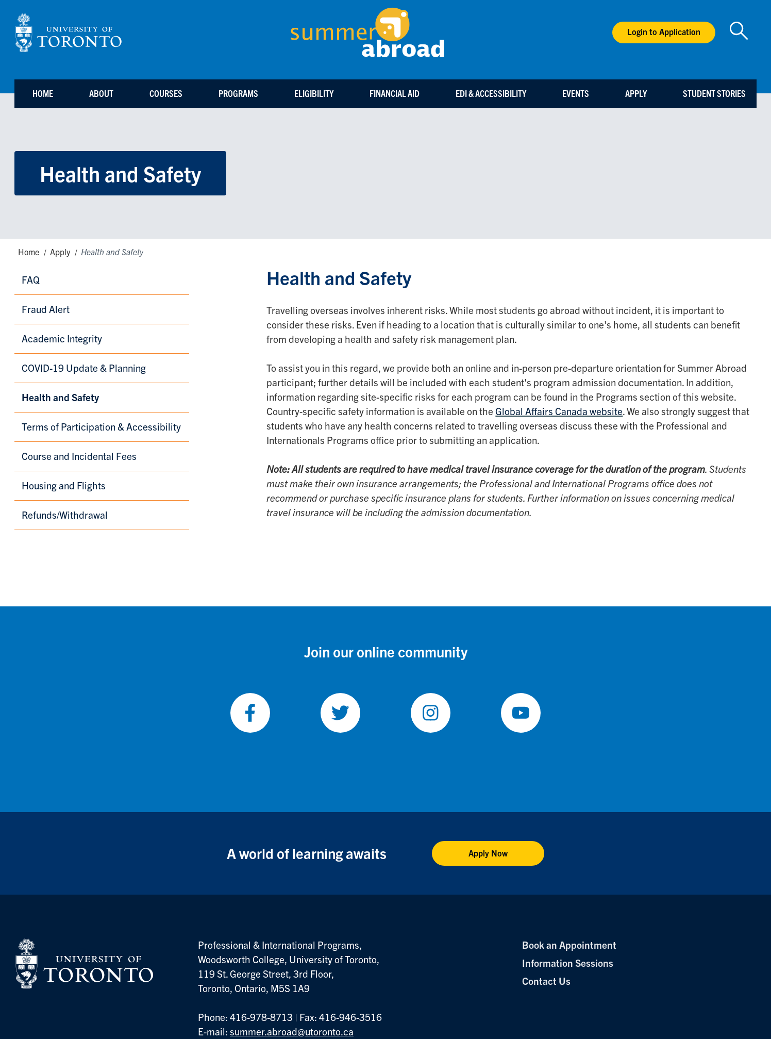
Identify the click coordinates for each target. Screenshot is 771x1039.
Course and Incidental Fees (79, 456)
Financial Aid (395, 93)
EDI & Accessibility (491, 93)
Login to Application (663, 31)
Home (42, 93)
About (101, 93)
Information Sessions (567, 962)
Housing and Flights (64, 485)
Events (575, 93)
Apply (636, 93)
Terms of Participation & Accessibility (101, 426)
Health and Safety (60, 397)
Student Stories (714, 93)
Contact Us (546, 981)
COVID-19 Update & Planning (84, 367)
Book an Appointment (569, 944)
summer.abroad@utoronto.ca (292, 1031)
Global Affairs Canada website (559, 411)
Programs (238, 93)
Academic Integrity (62, 338)
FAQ (31, 279)
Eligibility (313, 93)
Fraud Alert (46, 309)
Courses (165, 93)
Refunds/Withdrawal (65, 514)
